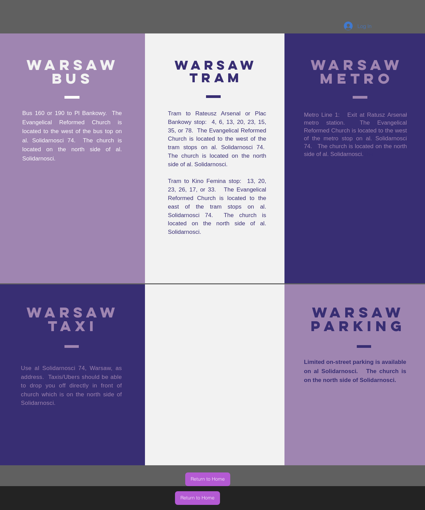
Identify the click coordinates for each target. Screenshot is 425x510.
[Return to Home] (207, 479)
